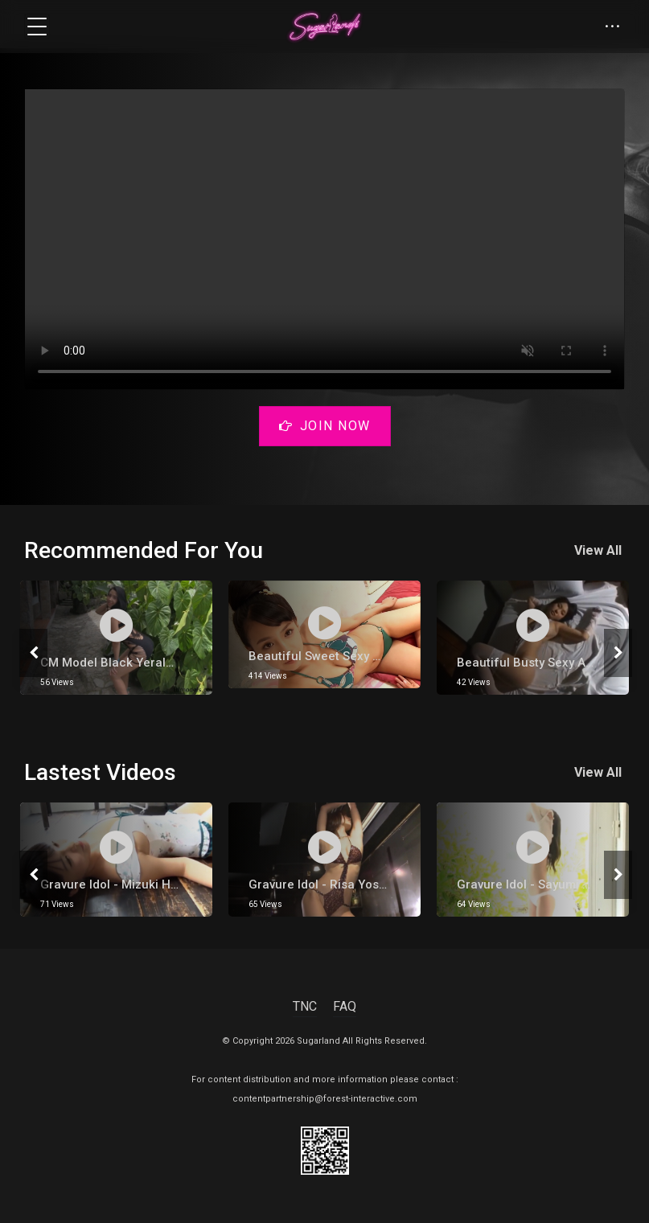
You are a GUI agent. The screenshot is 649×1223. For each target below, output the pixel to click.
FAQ (344, 1006)
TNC (305, 1006)
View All (601, 550)
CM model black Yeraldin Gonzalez (140, 662)
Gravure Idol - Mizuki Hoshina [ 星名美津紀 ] (162, 884)
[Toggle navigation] (37, 26)
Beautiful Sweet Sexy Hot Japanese (351, 656)
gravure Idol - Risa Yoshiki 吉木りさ (349, 884)
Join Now (325, 425)
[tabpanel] (116, 638)
